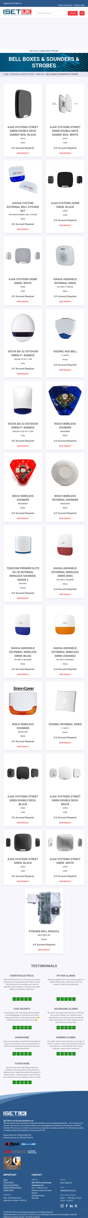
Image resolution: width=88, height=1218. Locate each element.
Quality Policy (8, 1155)
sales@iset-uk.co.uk (68, 1155)
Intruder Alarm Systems (22, 39)
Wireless (40, 39)
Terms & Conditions (10, 1150)
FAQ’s (5, 1144)
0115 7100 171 (66, 1147)
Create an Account (65, 2)
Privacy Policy (8, 1147)
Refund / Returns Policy (12, 1152)
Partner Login (79, 2)
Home (6, 39)
